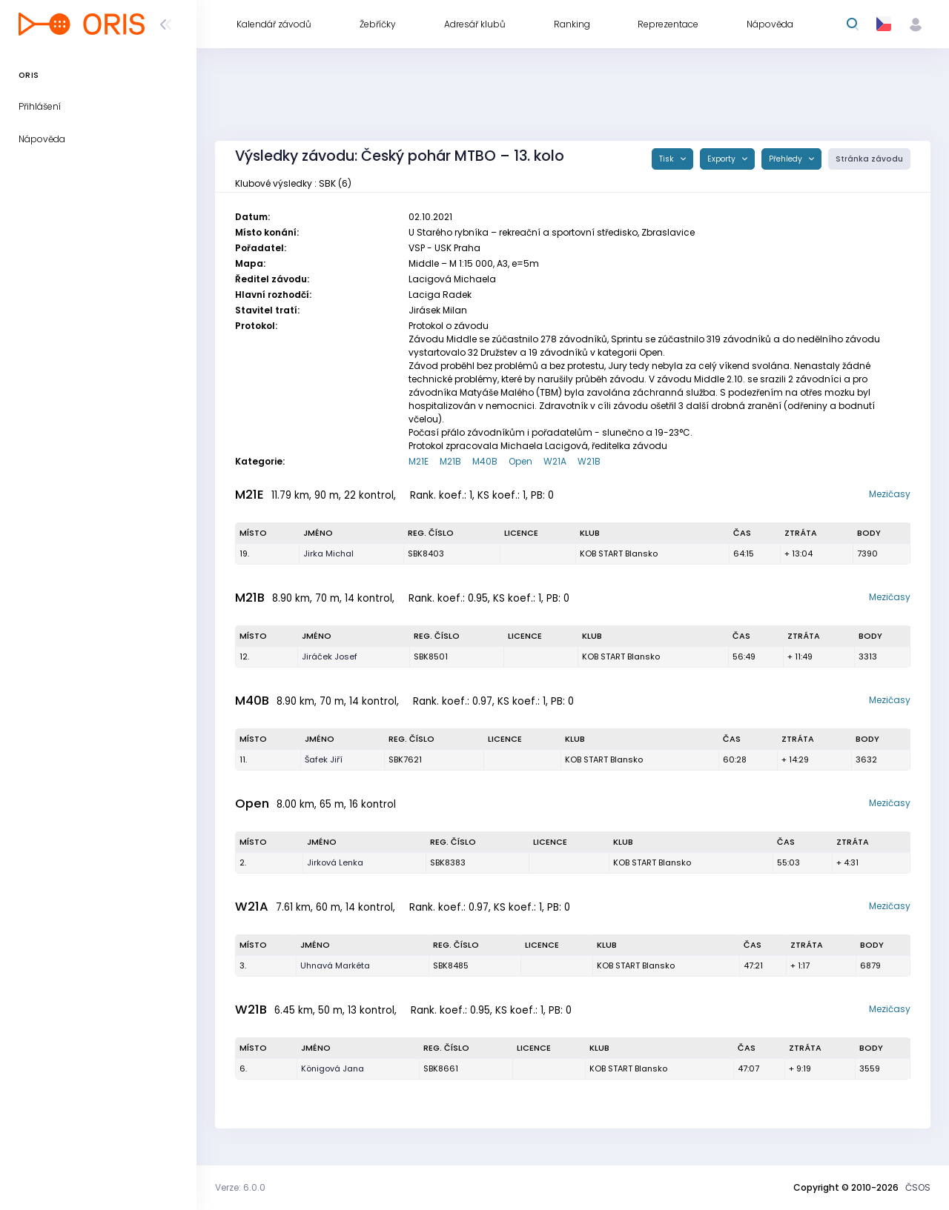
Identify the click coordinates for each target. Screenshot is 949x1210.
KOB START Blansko (619, 553)
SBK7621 (405, 759)
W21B (589, 461)
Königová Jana (332, 1068)
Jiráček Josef (329, 656)
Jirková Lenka (335, 862)
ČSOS (917, 1187)
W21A (554, 461)
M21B (450, 461)
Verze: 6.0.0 (240, 1187)
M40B (484, 461)
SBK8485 (451, 965)
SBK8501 (431, 656)
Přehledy (786, 158)
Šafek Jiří (324, 759)
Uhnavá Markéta (335, 965)
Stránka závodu (869, 158)
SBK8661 (440, 1068)
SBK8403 (426, 553)
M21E (419, 461)
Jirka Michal (328, 553)
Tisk (667, 158)
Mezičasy (889, 494)
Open (520, 461)
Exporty (722, 158)
